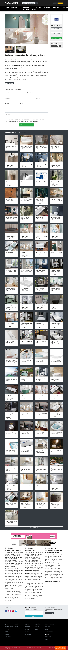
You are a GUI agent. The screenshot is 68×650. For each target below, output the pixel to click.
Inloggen (6, 624)
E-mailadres (7, 114)
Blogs (46, 637)
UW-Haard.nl (27, 626)
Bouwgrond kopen (48, 626)
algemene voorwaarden (24, 119)
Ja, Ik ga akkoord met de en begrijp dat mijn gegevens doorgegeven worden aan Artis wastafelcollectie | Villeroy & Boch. (25, 120)
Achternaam (30, 92)
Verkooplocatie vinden (36, 8)
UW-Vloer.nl (27, 631)
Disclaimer (7, 634)
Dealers (46, 639)
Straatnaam (7, 98)
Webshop (47, 7)
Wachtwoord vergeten (9, 626)
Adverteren (17, 624)
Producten (56, 30)
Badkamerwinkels (48, 636)
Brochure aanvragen (49, 613)
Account (55, 3)
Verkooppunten (56, 33)
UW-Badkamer (27, 624)
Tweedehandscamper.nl (49, 624)
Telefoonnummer (9, 109)
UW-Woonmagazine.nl (29, 632)
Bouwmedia (18, 647)
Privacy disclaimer (8, 636)
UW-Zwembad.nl (28, 634)
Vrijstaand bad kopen (49, 631)
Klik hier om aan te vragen (60, 648)
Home (7, 7)
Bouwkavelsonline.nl (28, 636)
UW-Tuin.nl (27, 629)
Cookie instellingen (8, 637)
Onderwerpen (15, 7)
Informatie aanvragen (26, 8)
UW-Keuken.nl (27, 627)
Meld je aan (34, 616)
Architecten (56, 7)
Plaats (21, 103)
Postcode (7, 103)
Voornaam (7, 92)
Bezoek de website (9, 83)
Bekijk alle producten (34, 527)
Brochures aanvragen (56, 38)
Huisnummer (38, 98)
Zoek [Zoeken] (37, 3)
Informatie (56, 28)
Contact (16, 626)
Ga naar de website (56, 35)
